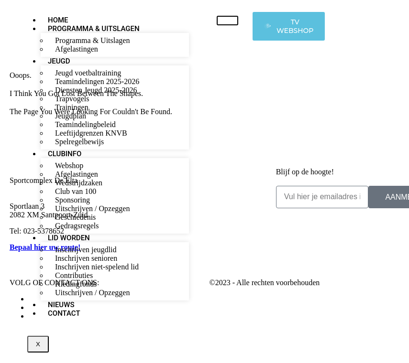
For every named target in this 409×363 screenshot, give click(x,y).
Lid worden (69, 238)
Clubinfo (64, 153)
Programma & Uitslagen (94, 28)
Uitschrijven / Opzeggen (92, 292)
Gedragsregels (77, 226)
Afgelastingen (76, 49)
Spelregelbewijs (79, 142)
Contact (64, 313)
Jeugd (59, 61)
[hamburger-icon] (227, 20)
